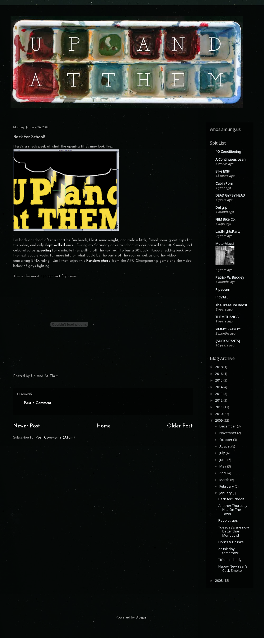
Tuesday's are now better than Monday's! (233, 531)
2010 (219, 413)
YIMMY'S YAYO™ (228, 329)
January (226, 493)
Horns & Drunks (231, 542)
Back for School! (231, 499)
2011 (219, 406)
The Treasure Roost (231, 305)
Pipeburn (222, 289)
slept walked (55, 245)
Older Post (180, 426)
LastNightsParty (228, 231)
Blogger (142, 617)
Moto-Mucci (224, 243)
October (226, 439)
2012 (219, 400)
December (228, 426)
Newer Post (26, 426)
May (223, 466)
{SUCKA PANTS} (227, 341)
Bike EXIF (222, 171)
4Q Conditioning (228, 151)
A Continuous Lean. (230, 159)
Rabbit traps (228, 520)
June (223, 459)
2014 (219, 386)
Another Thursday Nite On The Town (232, 509)
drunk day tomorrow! (228, 550)
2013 (219, 393)
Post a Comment (37, 403)
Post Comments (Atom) (55, 438)
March (224, 479)
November (228, 432)
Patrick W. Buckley (229, 277)
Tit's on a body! (230, 559)
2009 (219, 420)
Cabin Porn (224, 183)
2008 (219, 580)
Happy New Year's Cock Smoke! (233, 568)
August (225, 446)
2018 (219, 366)
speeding (44, 251)
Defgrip (221, 207)
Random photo (98, 261)
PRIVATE (221, 297)
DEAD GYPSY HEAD (230, 195)
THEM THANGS (227, 317)
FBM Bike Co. (225, 219)
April (223, 472)
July (222, 452)
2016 (219, 373)
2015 (219, 380)
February (227, 486)
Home (104, 426)
